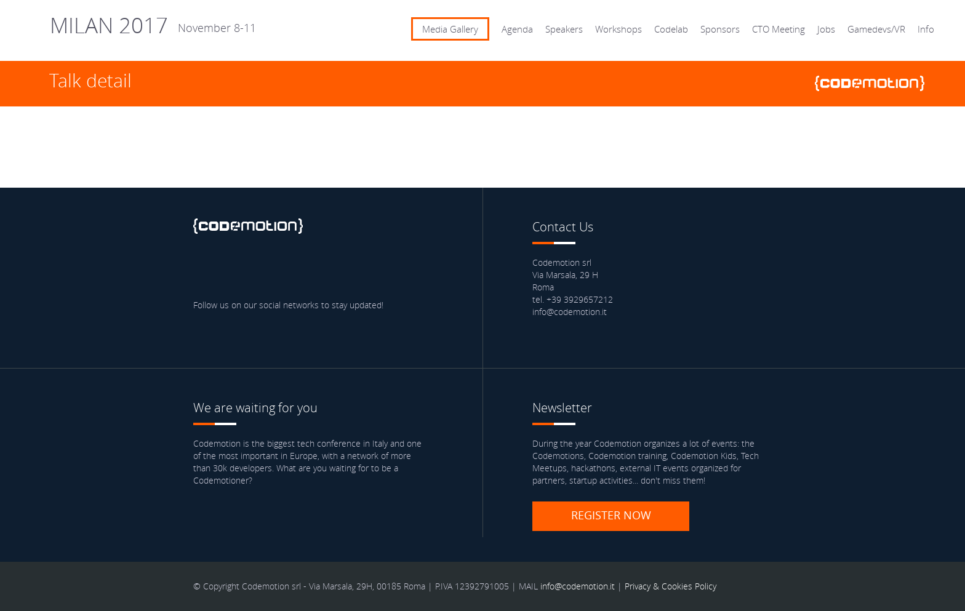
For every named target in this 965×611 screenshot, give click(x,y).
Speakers (564, 29)
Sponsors (720, 29)
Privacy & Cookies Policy (670, 586)
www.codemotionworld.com (874, 83)
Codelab (671, 29)
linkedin (277, 268)
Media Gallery (450, 29)
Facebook (205, 268)
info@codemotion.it (577, 586)
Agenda (517, 29)
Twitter (241, 268)
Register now (611, 515)
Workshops (618, 29)
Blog (348, 268)
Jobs (826, 29)
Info (926, 29)
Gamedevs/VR (876, 29)
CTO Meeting (778, 29)
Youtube (312, 268)
